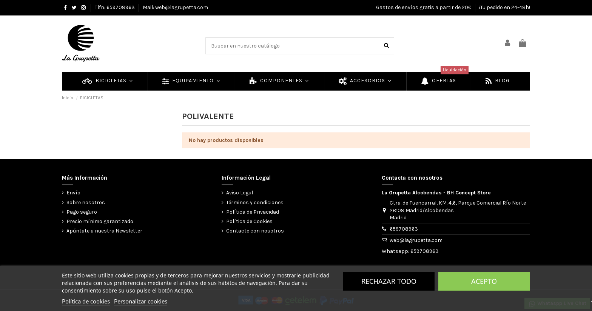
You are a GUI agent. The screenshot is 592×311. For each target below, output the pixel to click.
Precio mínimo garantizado (99, 221)
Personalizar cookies (140, 301)
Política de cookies (86, 301)
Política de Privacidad (252, 212)
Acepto (484, 281)
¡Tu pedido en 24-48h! (504, 7)
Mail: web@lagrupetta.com (175, 7)
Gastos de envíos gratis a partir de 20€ (424, 7)
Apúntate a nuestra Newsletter (104, 231)
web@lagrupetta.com (416, 240)
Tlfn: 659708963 (115, 7)
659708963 (404, 229)
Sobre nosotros (85, 202)
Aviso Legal (239, 192)
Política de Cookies (249, 221)
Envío (73, 192)
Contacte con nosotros (255, 231)
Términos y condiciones (255, 202)
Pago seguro (81, 212)
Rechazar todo (388, 281)
